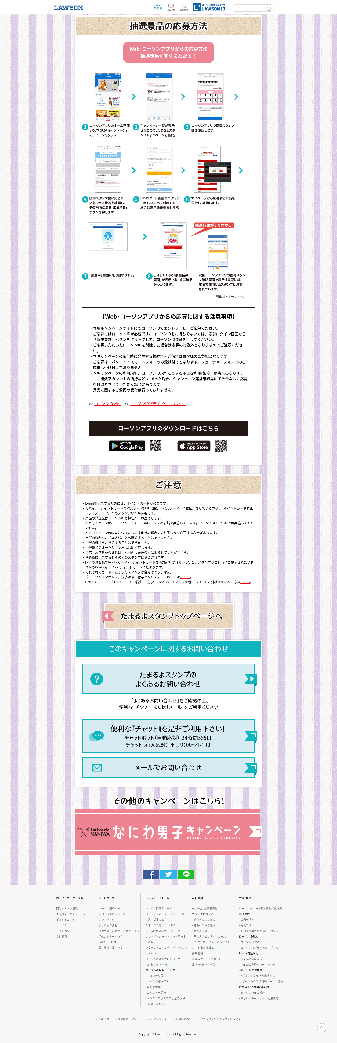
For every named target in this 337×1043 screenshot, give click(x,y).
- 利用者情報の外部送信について (259, 931)
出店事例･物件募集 (203, 965)
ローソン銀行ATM (109, 908)
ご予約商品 (63, 931)
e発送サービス (107, 942)
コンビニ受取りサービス (160, 908)
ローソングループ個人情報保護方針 (260, 908)
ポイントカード (65, 920)
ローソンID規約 (107, 403)
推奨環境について (128, 1019)
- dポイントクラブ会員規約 (257, 976)
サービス (61, 925)
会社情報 (61, 936)
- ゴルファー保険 (155, 993)
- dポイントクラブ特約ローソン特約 (261, 981)
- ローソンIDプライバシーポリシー (260, 948)
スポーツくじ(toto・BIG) (161, 925)
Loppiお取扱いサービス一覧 (162, 931)
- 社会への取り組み (204, 925)
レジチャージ (107, 920)
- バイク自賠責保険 (157, 981)
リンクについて (157, 1019)
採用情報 (197, 953)
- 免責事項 (245, 925)
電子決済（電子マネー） (113, 948)
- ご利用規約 (246, 920)
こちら (185, 576)
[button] (281, 7)
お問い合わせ (184, 1019)
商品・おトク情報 (67, 908)
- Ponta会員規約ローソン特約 (257, 965)
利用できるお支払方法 (112, 914)
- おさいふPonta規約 (252, 993)
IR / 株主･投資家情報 (205, 908)
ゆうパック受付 (108, 925)
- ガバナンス (199, 931)
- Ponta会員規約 (250, 959)
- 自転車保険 (153, 987)
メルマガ (103, 1019)
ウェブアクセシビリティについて (221, 1019)
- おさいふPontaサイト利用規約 (258, 998)
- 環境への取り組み (204, 920)
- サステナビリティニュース (209, 936)
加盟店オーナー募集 (206, 959)
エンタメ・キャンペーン (71, 914)
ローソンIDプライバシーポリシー (158, 403)
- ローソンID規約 (249, 942)
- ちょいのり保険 (155, 976)
